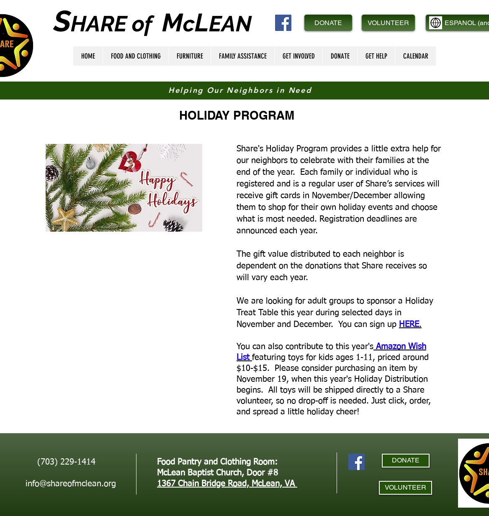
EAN (230, 23)
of (147, 23)
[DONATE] (328, 23)
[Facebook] (283, 23)
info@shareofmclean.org (71, 484)
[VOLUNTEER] (388, 23)
